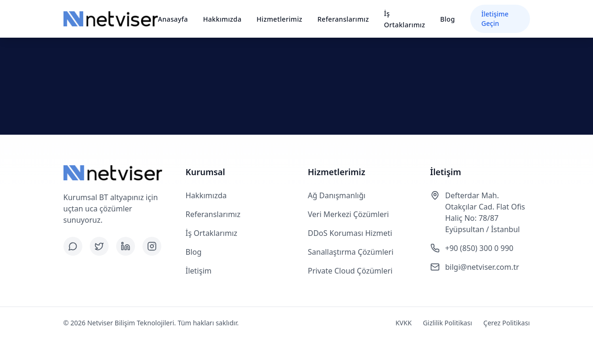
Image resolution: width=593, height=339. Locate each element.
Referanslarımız (343, 19)
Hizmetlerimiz (279, 19)
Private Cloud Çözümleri (350, 271)
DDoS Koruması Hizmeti (350, 233)
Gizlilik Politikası (447, 322)
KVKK (403, 322)
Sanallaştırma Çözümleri (351, 252)
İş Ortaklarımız (211, 233)
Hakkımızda (222, 19)
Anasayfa (173, 19)
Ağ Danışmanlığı (337, 195)
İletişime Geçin (495, 18)
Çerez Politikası (506, 322)
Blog (447, 19)
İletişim (199, 271)
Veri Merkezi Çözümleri (348, 214)
